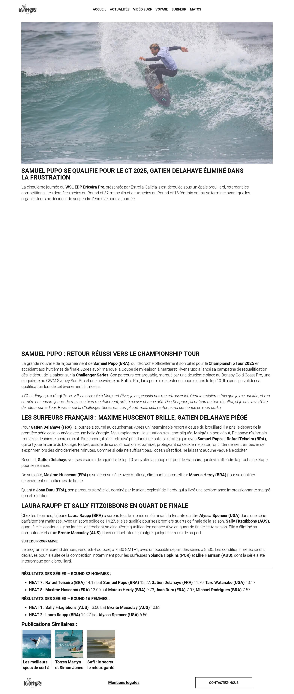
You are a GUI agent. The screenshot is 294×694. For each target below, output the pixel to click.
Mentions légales (123, 682)
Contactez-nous (223, 683)
